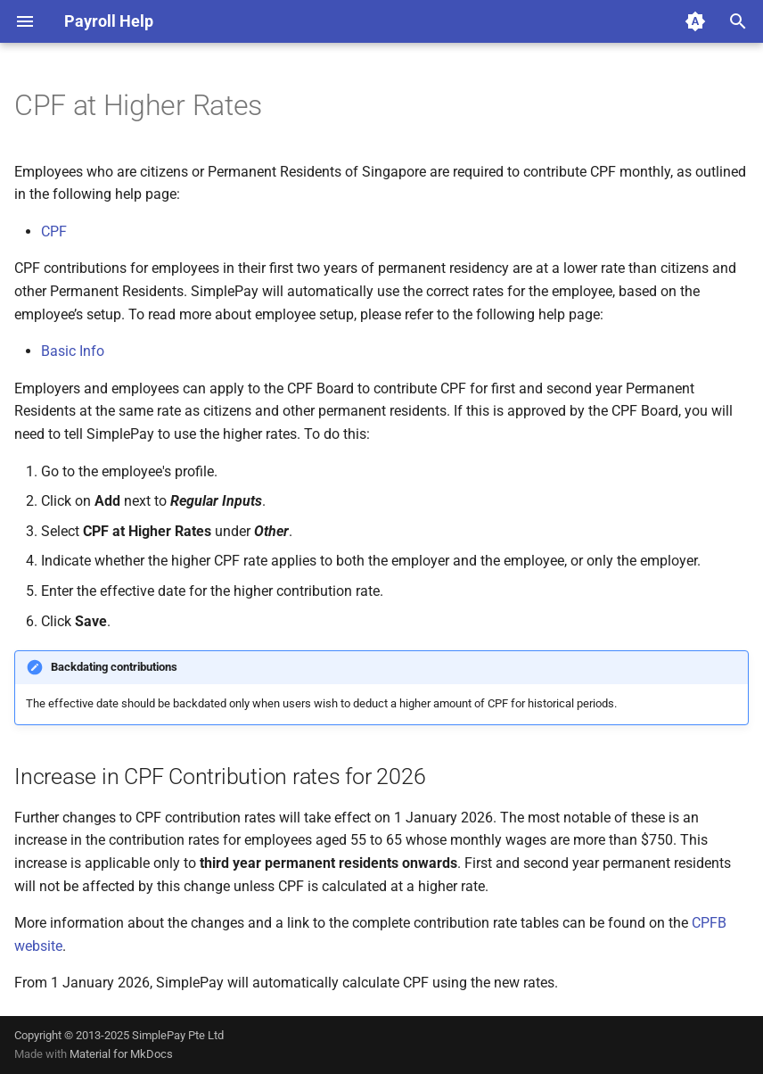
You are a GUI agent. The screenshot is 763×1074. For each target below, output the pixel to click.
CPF (54, 231)
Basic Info (72, 351)
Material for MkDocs (121, 1054)
